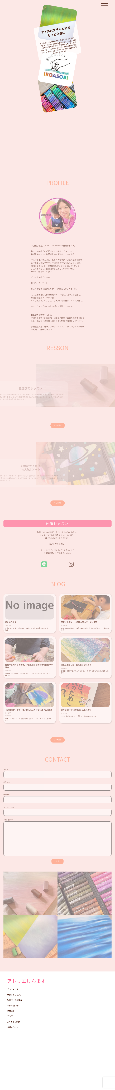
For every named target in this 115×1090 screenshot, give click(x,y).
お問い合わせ (57, 839)
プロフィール (12, 989)
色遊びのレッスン (14, 995)
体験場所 (11, 1011)
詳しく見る (57, 425)
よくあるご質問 (13, 1022)
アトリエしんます (26, 980)
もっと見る (57, 740)
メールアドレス (57, 812)
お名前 (57, 774)
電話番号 (57, 800)
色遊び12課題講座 (14, 1000)
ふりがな (57, 787)
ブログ (10, 1016)
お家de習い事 (13, 1005)
